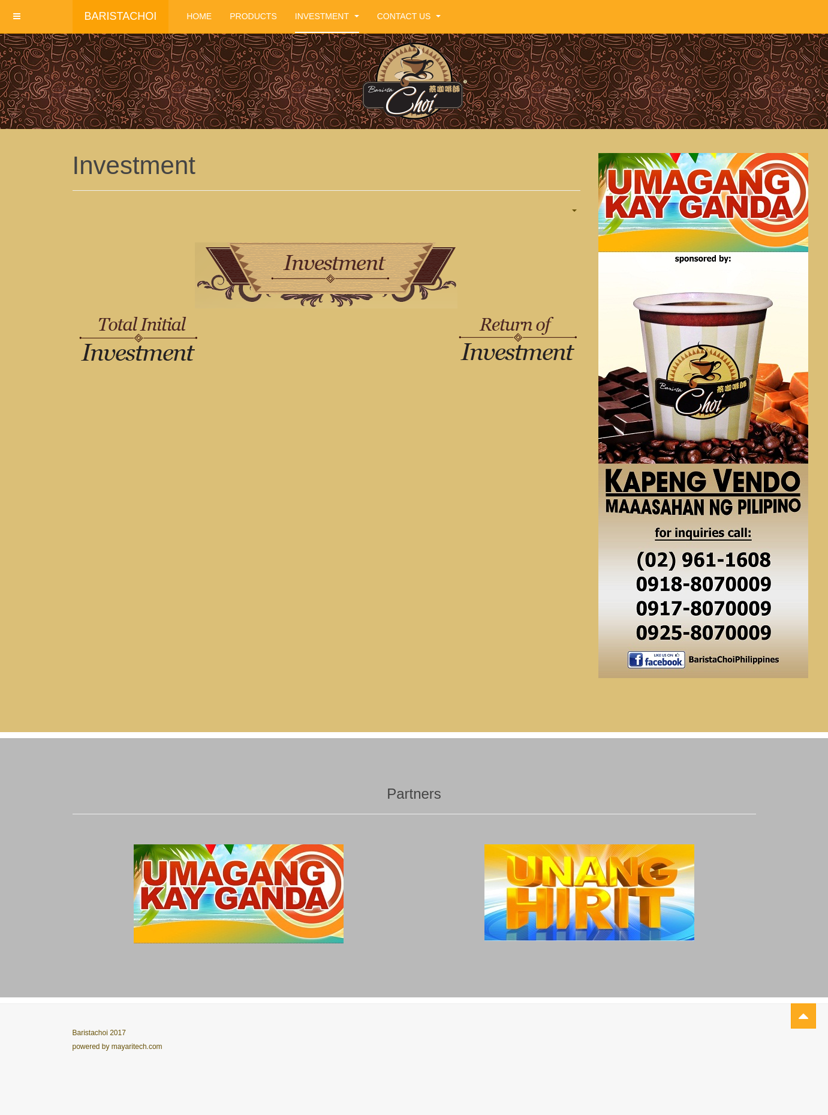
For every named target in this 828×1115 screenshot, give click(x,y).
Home (199, 16)
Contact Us (409, 16)
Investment (327, 16)
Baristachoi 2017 (99, 1033)
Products (253, 16)
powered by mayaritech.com (117, 1046)
